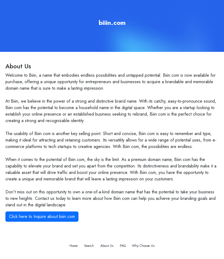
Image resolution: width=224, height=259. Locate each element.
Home (74, 245)
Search (89, 245)
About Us (106, 245)
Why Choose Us (143, 245)
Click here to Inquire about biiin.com (42, 216)
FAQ (123, 245)
